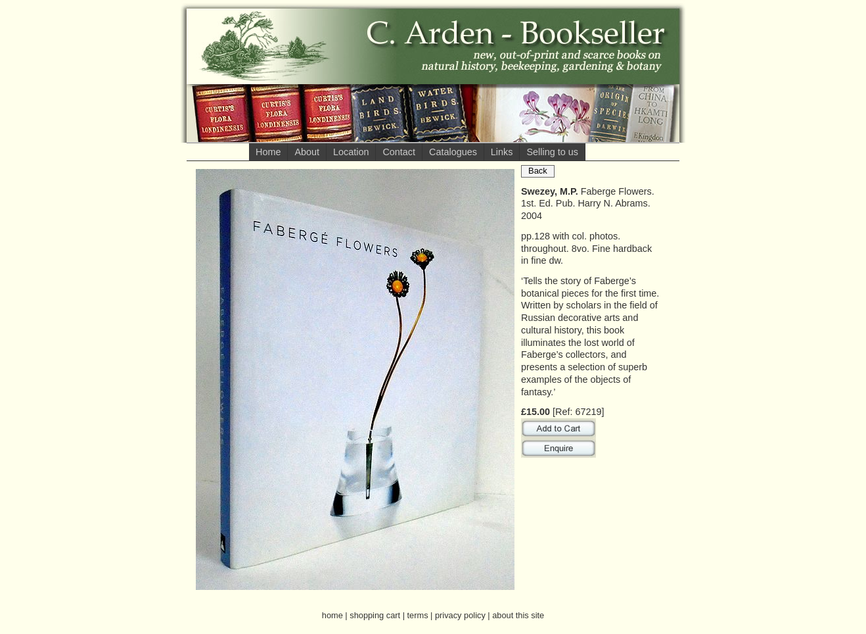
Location (351, 152)
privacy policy (460, 615)
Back (537, 171)
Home (268, 152)
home (332, 615)
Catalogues (453, 152)
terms (417, 615)
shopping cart (375, 615)
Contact (398, 152)
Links (502, 152)
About (306, 152)
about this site (518, 615)
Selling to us (552, 152)
